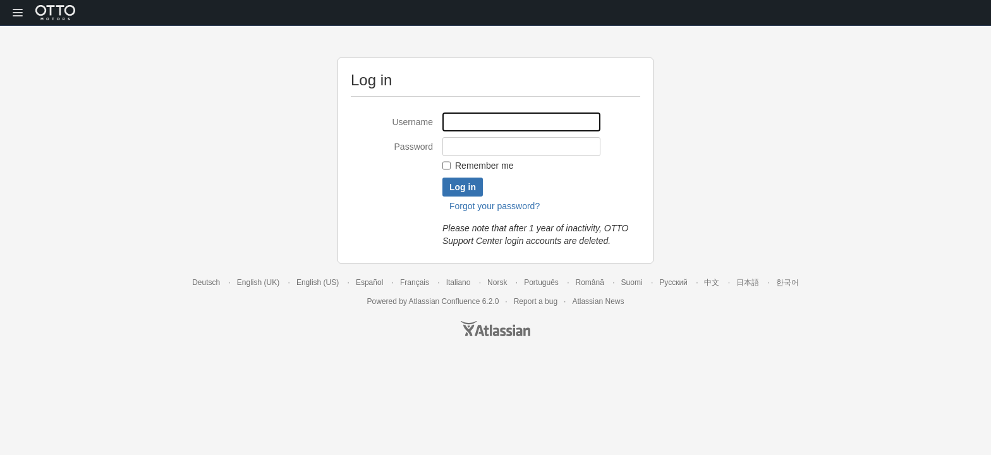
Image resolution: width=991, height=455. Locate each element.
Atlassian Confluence (444, 301)
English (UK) (258, 282)
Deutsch (206, 282)
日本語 (747, 282)
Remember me (484, 166)
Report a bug (535, 301)
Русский (673, 282)
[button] (17, 12)
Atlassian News (598, 301)
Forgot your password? (494, 206)
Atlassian (495, 328)
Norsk (497, 282)
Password (413, 147)
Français (414, 282)
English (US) (317, 282)
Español (369, 282)
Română (590, 282)
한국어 (787, 282)
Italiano (458, 282)
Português (541, 282)
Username (412, 122)
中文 (711, 282)
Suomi (632, 282)
